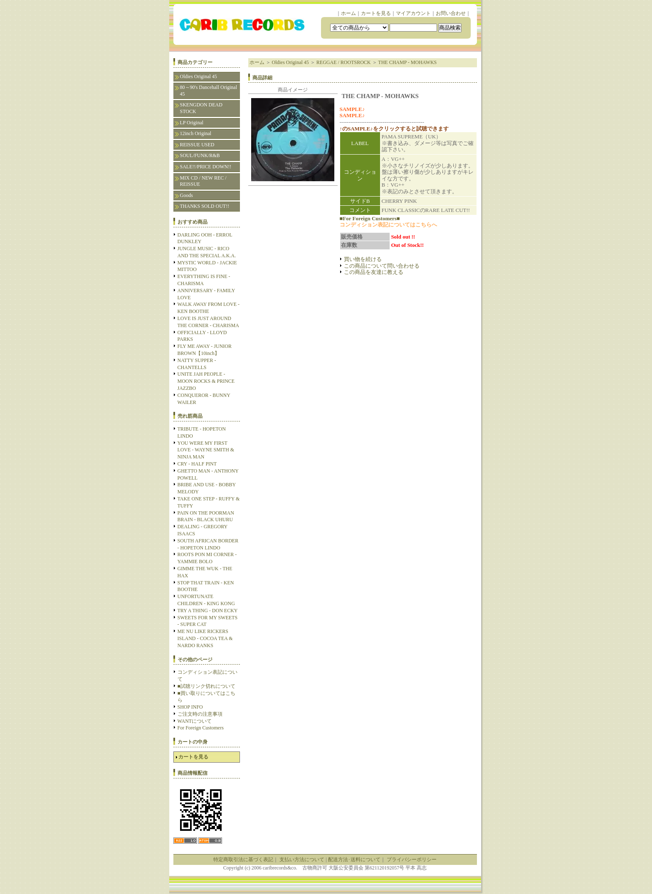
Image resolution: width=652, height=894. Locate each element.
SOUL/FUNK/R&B (200, 155)
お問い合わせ (451, 13)
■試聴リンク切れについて (206, 686)
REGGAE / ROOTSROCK (343, 62)
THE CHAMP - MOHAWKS (407, 62)
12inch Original (196, 133)
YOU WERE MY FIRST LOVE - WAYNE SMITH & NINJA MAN (206, 450)
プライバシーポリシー (412, 859)
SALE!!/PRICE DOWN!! (206, 167)
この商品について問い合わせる (382, 266)
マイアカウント (413, 13)
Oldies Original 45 (198, 76)
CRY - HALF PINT (197, 464)
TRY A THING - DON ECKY (208, 610)
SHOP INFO (190, 707)
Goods (186, 195)
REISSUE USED (197, 145)
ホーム (348, 13)
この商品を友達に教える (373, 272)
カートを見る (376, 13)
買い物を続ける (363, 259)
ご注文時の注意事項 (200, 714)
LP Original (192, 123)
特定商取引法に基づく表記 (243, 859)
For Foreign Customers (201, 728)
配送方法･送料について (354, 859)
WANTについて (195, 721)
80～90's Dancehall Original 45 (208, 90)
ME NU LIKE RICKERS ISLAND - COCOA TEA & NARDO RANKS (205, 638)
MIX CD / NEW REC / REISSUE (203, 181)
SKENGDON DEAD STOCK (201, 108)
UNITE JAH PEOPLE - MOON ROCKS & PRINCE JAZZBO (206, 381)
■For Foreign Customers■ (370, 218)
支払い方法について (301, 859)
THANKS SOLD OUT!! (205, 206)
